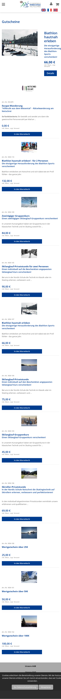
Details (50, 73)
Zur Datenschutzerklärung (25, 687)
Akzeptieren (46, 687)
